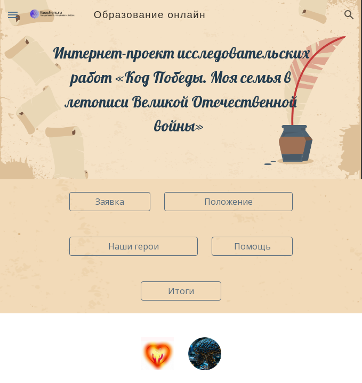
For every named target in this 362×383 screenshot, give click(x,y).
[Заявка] (109, 201)
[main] (181, 90)
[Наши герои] (133, 246)
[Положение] (228, 201)
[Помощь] (252, 246)
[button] (13, 14)
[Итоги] (181, 291)
